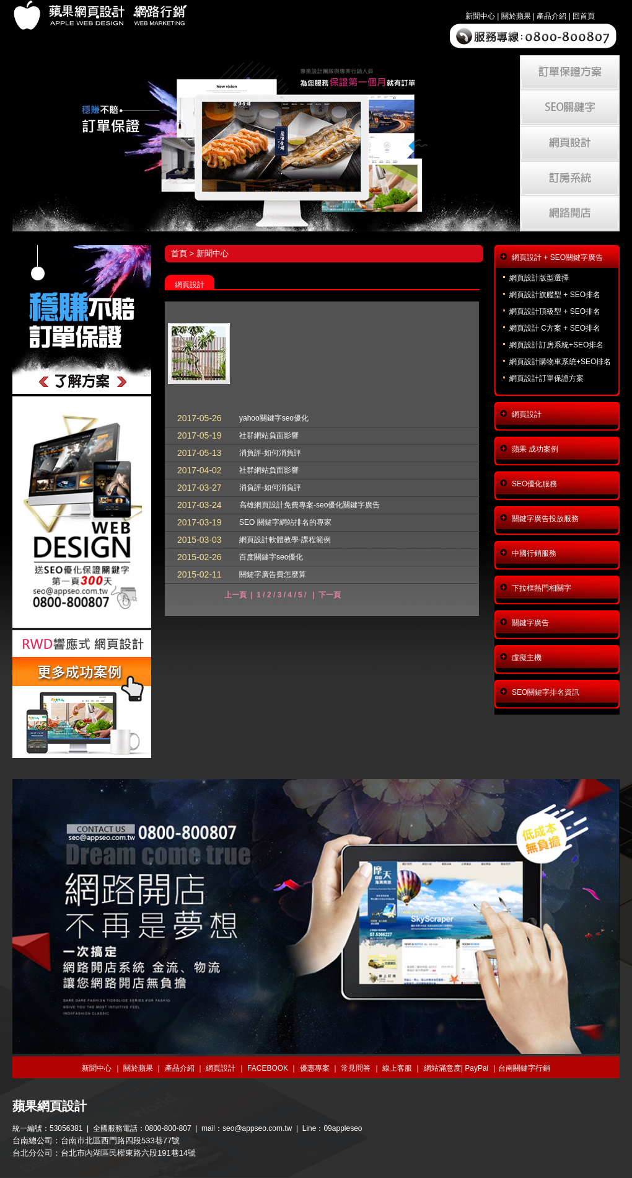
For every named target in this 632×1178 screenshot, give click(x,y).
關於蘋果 (516, 16)
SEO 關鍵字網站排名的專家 (285, 522)
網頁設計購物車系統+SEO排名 (560, 361)
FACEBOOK (267, 1068)
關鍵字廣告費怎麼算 (272, 574)
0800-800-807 (168, 1128)
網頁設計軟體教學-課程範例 (285, 539)
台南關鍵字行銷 (524, 1068)
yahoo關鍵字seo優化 (274, 418)
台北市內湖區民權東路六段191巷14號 (128, 1153)
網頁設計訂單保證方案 (546, 378)
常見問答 (356, 1068)
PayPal (476, 1068)
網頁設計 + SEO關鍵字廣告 (557, 257)
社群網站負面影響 (269, 435)
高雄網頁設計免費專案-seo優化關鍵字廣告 (309, 505)
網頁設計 (527, 414)
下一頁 (329, 595)
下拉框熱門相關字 (541, 588)
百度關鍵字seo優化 (271, 557)
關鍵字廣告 (530, 622)
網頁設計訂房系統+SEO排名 (556, 345)
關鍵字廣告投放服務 (545, 518)
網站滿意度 (442, 1068)
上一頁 (235, 595)
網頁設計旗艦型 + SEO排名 (554, 294)
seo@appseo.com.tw (257, 1128)
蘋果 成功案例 (535, 449)
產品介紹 (551, 16)
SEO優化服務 (534, 484)
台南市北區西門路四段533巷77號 (120, 1140)
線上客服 (397, 1068)
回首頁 (584, 16)
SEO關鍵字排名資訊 (545, 692)
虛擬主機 (527, 657)
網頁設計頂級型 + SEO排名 (554, 311)
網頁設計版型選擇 (539, 278)
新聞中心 (480, 16)
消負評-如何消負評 (270, 452)
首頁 (179, 253)
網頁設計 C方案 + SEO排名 (554, 328)
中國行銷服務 (534, 553)
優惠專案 (315, 1068)
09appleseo (342, 1128)
